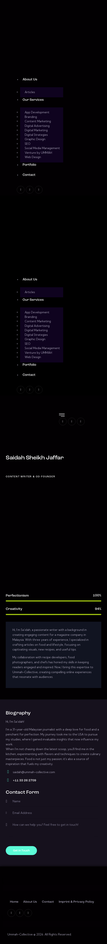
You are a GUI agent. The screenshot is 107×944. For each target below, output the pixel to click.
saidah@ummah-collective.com (34, 772)
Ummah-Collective (20, 934)
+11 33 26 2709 (24, 780)
